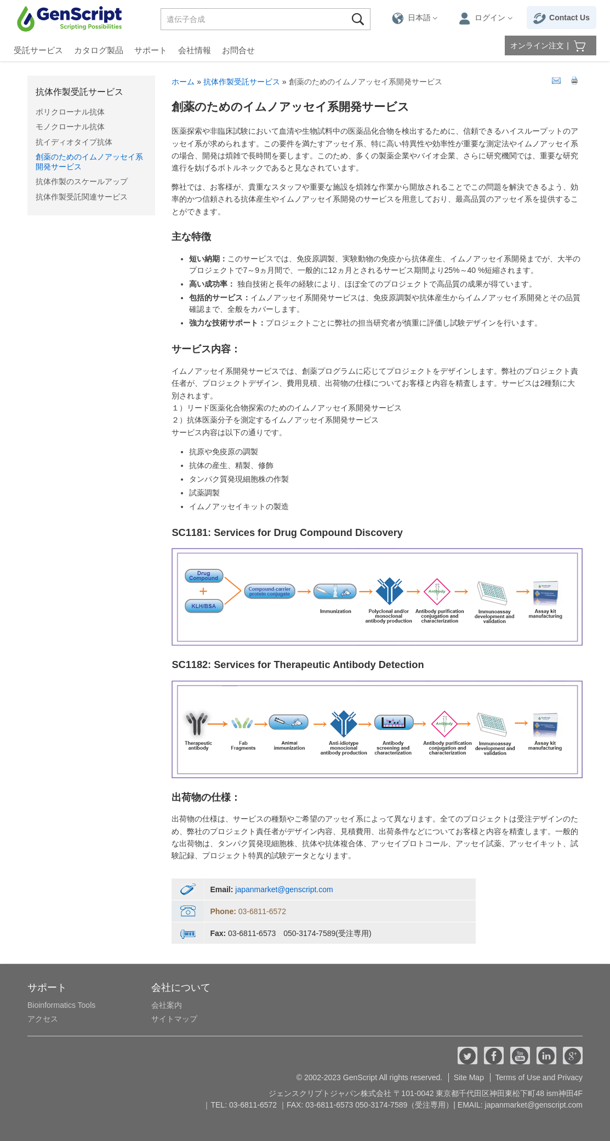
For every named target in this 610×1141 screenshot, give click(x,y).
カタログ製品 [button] (98, 50)
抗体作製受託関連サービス (82, 196)
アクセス (42, 1018)
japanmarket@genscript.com (284, 889)
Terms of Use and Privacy (539, 1077)
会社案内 (166, 1005)
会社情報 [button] (194, 50)
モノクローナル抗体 (70, 126)
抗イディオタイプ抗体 (74, 142)
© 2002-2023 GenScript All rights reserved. (369, 1077)
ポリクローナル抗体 (70, 111)
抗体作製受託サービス (79, 91)
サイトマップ (174, 1018)
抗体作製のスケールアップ (82, 181)
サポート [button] (150, 50)
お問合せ (238, 50)
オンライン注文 (537, 45)
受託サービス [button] (38, 50)
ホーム (183, 81)
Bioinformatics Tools (61, 1005)
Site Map (469, 1077)
